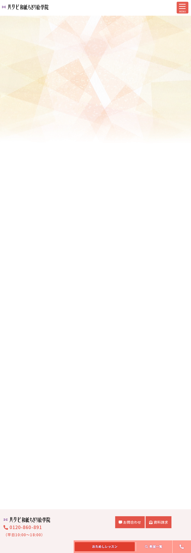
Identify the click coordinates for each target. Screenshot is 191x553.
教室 (153, 546)
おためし (104, 546)
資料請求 (158, 479)
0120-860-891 (22, 484)
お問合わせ (130, 479)
